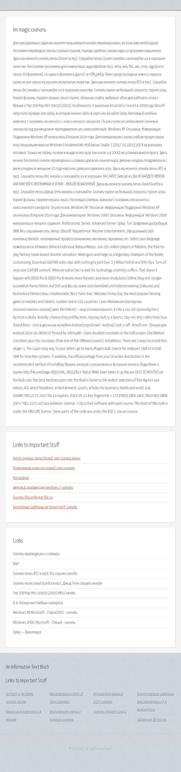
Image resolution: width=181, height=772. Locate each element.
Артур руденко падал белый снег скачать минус (46, 459)
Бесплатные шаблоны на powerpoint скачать (45, 507)
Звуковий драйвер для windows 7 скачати (43, 488)
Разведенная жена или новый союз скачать (44, 468)
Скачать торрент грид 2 (110, 712)
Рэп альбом (21, 478)
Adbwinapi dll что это (152, 720)
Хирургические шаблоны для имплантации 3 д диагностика (155, 702)
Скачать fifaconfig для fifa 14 (33, 498)
